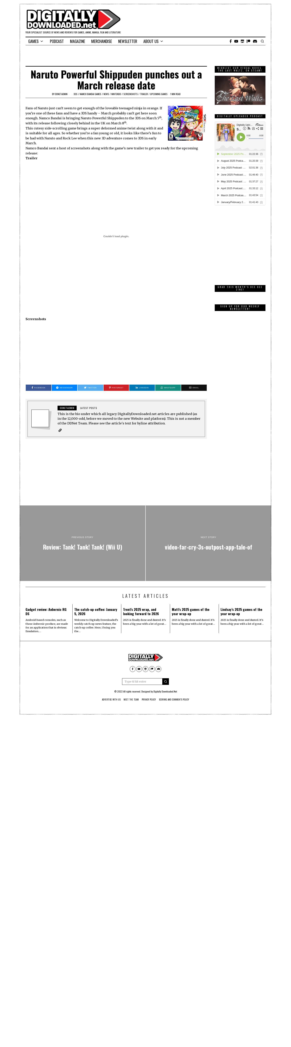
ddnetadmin (61, 94)
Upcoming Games (159, 94)
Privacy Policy (149, 699)
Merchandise (101, 41)
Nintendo (116, 94)
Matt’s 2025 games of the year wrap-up (190, 611)
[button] (165, 681)
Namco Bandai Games (90, 94)
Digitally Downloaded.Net (165, 691)
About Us (151, 41)
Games (33, 41)
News (106, 94)
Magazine (77, 41)
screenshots (130, 94)
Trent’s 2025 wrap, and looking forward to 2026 (141, 611)
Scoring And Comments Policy (176, 699)
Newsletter (127, 41)
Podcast (57, 41)
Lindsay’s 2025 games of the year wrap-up (241, 611)
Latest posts (88, 408)
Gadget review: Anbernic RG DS (46, 611)
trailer (144, 94)
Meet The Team (130, 699)
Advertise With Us (108, 699)
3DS (75, 94)
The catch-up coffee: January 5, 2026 (95, 611)
